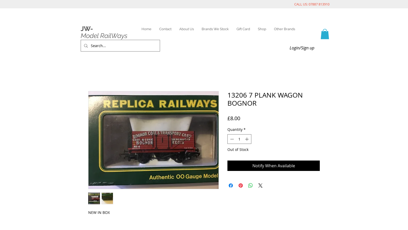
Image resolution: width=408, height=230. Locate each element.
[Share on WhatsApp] (250, 185)
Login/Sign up (302, 48)
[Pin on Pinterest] (241, 185)
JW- (87, 29)
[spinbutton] (239, 139)
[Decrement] (231, 139)
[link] (325, 34)
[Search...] (120, 45)
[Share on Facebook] (231, 185)
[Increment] (247, 139)
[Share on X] (260, 185)
